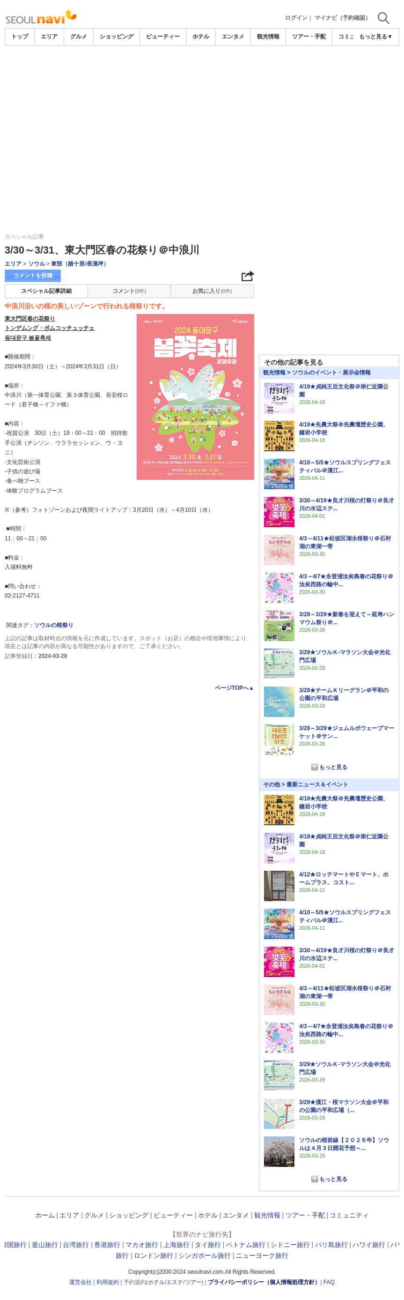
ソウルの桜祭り (53, 625)
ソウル (36, 264)
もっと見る (333, 767)
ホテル (200, 36)
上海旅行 (176, 1244)
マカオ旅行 (141, 1244)
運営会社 (80, 1282)
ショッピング (116, 36)
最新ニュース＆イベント (317, 784)
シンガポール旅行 (204, 1255)
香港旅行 (107, 1244)
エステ (174, 1282)
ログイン (296, 18)
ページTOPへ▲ (234, 688)
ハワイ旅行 (369, 1244)
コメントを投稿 (32, 275)
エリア (49, 36)
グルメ (78, 36)
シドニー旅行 (290, 1244)
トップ (19, 36)
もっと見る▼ (376, 36)
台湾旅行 (76, 1244)
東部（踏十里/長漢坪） (80, 264)
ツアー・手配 (309, 36)
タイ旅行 (208, 1244)
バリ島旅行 (331, 1244)
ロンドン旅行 (153, 1255)
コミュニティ (349, 1215)
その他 (271, 784)
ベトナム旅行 (245, 1244)
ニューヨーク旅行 (262, 1255)
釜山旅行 (45, 1244)
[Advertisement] (202, 71)
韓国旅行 (13, 1244)
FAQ (329, 1282)
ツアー (193, 1282)
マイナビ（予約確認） (343, 18)
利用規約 (107, 1282)
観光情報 (268, 36)
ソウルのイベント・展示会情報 (331, 372)
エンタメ (233, 36)
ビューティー (163, 36)
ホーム (45, 1215)
